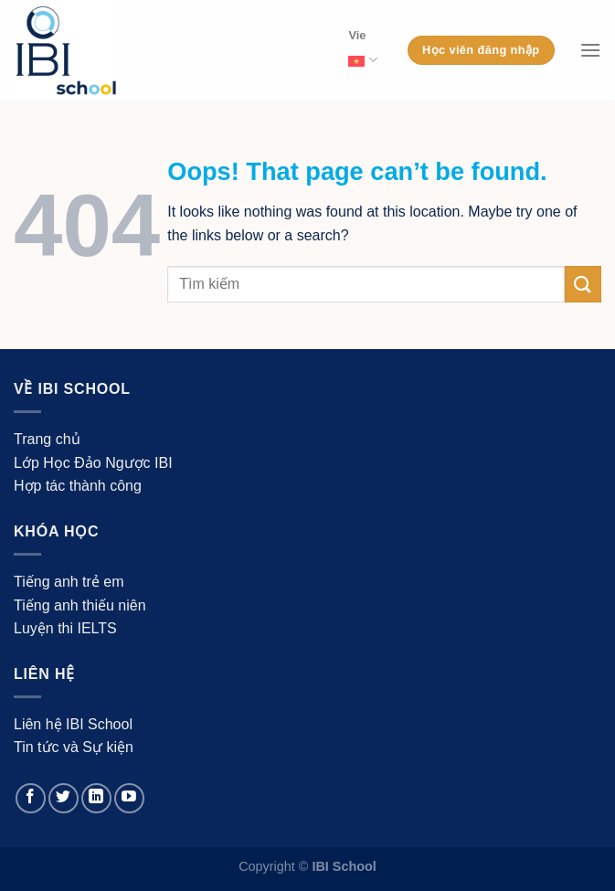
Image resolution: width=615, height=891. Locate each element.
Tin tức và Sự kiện (73, 747)
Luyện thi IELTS (65, 628)
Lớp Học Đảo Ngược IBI (93, 463)
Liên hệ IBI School (73, 724)
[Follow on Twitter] (63, 798)
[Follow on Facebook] (31, 798)
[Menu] (590, 49)
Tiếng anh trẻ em (69, 581)
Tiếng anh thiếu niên (80, 605)
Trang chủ (47, 439)
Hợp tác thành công (78, 485)
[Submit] (583, 284)
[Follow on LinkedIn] (96, 798)
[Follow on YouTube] (129, 798)
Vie (362, 51)
